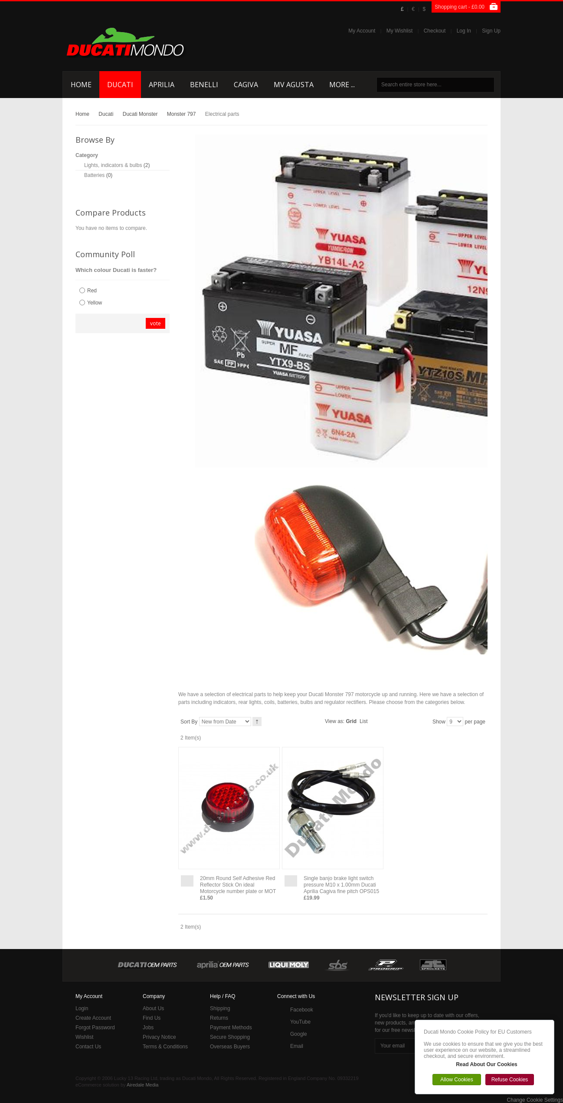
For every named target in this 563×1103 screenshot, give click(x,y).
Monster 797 (181, 114)
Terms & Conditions (165, 1047)
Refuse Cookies (509, 1080)
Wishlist (84, 1037)
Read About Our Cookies (486, 1064)
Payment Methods (231, 1027)
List (364, 721)
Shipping (220, 1008)
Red (92, 291)
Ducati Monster (140, 114)
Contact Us (88, 1047)
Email (296, 1046)
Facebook (301, 1010)
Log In (464, 31)
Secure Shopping (230, 1037)
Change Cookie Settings (535, 1100)
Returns (219, 1018)
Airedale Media (142, 1084)
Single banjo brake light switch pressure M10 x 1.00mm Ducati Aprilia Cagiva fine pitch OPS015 (341, 884)
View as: (334, 721)
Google (298, 1034)
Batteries (94, 175)
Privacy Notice (159, 1037)
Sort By (188, 722)
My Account (361, 31)
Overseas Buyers (230, 1047)
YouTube (300, 1022)
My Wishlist (399, 31)
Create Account (93, 1018)
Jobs (148, 1027)
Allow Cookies (456, 1080)
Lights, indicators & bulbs (113, 165)
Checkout (435, 31)
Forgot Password (95, 1027)
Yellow (94, 303)
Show (438, 722)
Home (82, 114)
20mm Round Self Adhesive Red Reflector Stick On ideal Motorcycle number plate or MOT (238, 884)
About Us (153, 1008)
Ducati (105, 114)
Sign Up (491, 31)
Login (81, 1008)
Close (551, 1022)
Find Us (151, 1018)
